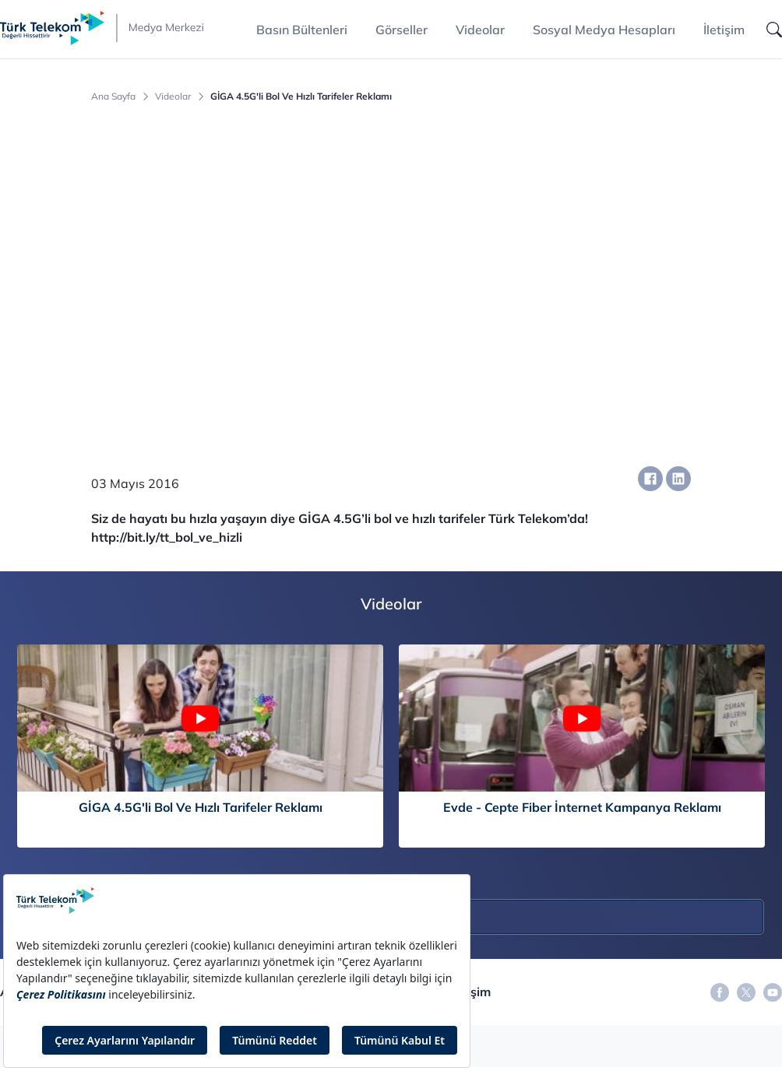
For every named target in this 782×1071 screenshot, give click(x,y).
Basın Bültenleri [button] (301, 29)
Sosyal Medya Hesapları (604, 29)
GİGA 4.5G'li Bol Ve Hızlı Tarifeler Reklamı (301, 96)
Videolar (480, 29)
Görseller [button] (401, 29)
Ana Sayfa (113, 96)
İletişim (724, 29)
